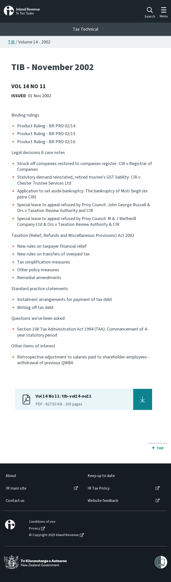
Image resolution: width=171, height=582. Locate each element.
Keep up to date (101, 475)
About (11, 475)
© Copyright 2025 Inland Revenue (54, 535)
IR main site (16, 488)
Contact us (15, 500)
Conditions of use (42, 522)
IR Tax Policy (99, 488)
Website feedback (103, 500)
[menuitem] (41, 475)
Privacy (34, 528)
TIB (11, 42)
